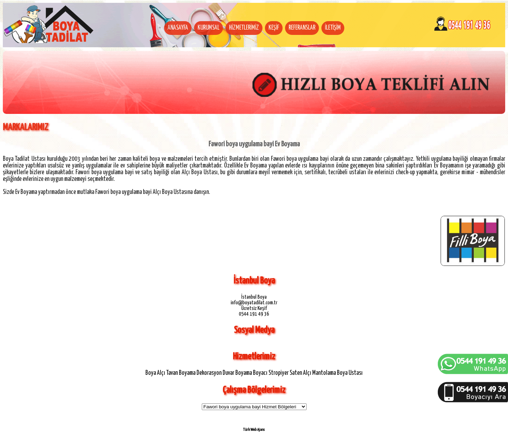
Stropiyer (278, 373)
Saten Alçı (300, 373)
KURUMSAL (208, 28)
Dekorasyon (209, 373)
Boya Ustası (350, 373)
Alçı (161, 373)
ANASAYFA (178, 28)
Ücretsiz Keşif (254, 308)
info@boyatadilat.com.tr (254, 302)
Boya (150, 373)
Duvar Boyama (237, 373)
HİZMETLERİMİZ (244, 28)
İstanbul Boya (254, 297)
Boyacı (260, 373)
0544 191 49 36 (254, 314)
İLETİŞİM (333, 28)
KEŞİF (273, 28)
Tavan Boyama (180, 373)
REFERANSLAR (302, 28)
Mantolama (324, 373)
